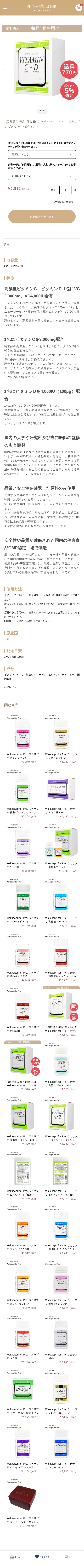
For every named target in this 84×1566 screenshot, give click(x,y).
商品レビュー (11, 687)
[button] (4, 69)
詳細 (6, 244)
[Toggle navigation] (5, 8)
